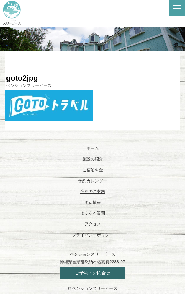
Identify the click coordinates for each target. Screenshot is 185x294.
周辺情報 (92, 202)
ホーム (92, 148)
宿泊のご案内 (92, 191)
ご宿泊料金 (92, 170)
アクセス (92, 224)
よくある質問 (92, 213)
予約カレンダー (92, 180)
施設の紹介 (92, 159)
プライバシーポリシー (92, 235)
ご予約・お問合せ (92, 272)
